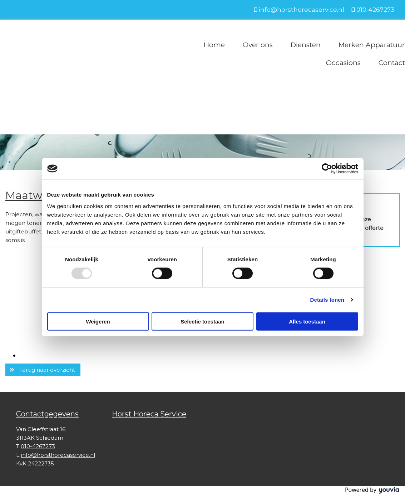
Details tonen (327, 300)
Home (214, 45)
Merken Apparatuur (372, 45)
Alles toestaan (307, 321)
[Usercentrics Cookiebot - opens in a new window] (327, 168)
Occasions (343, 63)
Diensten (306, 45)
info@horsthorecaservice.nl (301, 9)
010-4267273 (375, 9)
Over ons (258, 45)
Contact (392, 63)
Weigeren (98, 321)
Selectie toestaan (202, 321)
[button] (42, 370)
